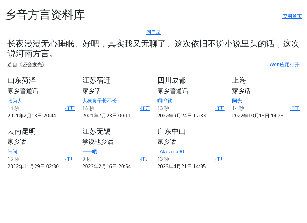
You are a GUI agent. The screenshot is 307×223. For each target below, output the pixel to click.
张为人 (14, 100)
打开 (70, 108)
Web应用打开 (285, 64)
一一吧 (89, 151)
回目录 (153, 32)
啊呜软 (164, 100)
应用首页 (292, 16)
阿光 (237, 100)
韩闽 (12, 151)
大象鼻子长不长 (99, 100)
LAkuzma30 (170, 151)
